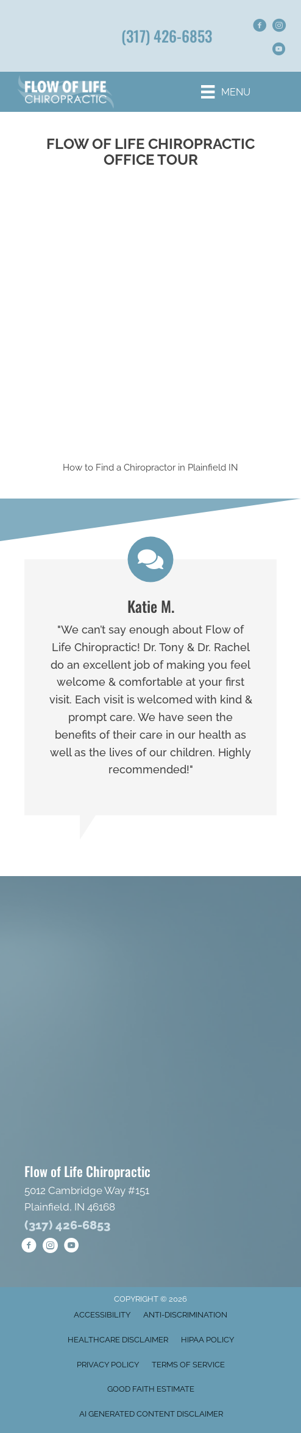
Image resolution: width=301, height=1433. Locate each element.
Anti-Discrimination (185, 1314)
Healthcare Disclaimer (118, 1339)
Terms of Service (188, 1364)
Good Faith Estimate (150, 1388)
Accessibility (102, 1314)
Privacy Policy (108, 1364)
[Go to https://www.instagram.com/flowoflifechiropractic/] (279, 27)
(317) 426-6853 (166, 35)
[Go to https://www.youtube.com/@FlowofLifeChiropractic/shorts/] (279, 51)
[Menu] (225, 92)
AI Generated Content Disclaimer (151, 1413)
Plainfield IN (213, 467)
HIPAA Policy (207, 1339)
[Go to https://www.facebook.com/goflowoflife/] (259, 27)
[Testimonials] (150, 687)
